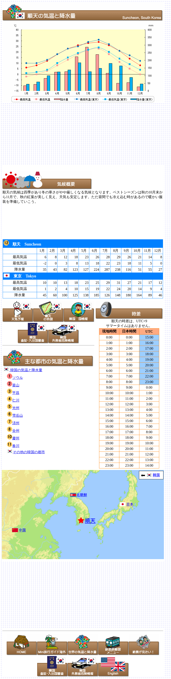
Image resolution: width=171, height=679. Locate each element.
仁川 (13, 400)
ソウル (15, 378)
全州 (13, 431)
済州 (13, 423)
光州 (13, 408)
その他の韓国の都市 (26, 452)
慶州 (13, 438)
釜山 (13, 385)
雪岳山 (15, 415)
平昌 (13, 393)
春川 (13, 446)
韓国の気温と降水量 (22, 370)
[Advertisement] (85, 134)
